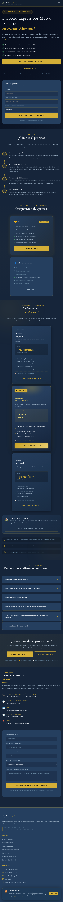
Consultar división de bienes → (31, 529)
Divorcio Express (7, 839)
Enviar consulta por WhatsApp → (31, 785)
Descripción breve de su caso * (17, 769)
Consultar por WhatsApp (31, 69)
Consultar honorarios (31, 378)
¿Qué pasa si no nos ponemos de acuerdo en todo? (22, 588)
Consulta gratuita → (20, 654)
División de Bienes (7, 843)
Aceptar (54, 893)
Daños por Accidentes (9, 856)
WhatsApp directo (45, 654)
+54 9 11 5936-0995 (13, 697)
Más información (19, 897)
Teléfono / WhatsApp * (14, 743)
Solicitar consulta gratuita (31, 115)
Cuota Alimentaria (7, 846)
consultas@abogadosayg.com (17, 710)
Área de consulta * (13, 760)
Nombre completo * (13, 735)
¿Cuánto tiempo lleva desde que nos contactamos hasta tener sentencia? (26, 616)
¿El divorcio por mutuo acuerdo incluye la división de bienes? (26, 607)
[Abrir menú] (59, 3)
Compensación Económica (10, 849)
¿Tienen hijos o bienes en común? (16, 106)
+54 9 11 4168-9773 (29, 697)
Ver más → (31, 289)
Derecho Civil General (9, 860)
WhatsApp (8, 879)
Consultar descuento (31, 445)
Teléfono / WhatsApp (12, 98)
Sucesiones (5, 853)
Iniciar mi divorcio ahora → (31, 62)
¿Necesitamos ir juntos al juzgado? (17, 579)
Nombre (7, 90)
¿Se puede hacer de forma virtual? (17, 626)
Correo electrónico (13, 752)
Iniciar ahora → (31, 248)
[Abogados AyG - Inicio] (12, 3)
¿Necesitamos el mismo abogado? (16, 597)
